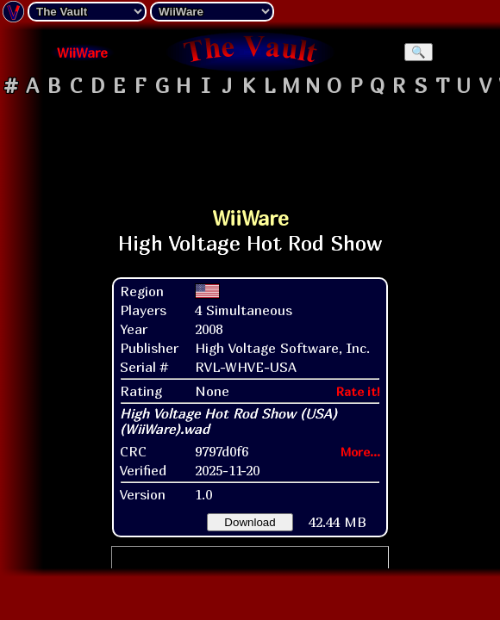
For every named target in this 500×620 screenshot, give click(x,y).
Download (249, 522)
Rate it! (358, 391)
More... (360, 451)
